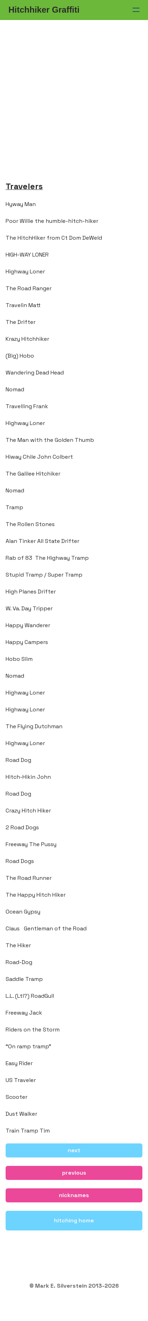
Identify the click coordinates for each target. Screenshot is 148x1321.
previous (74, 1172)
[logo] (44, 10)
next (74, 1150)
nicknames (74, 1195)
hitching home (74, 1220)
